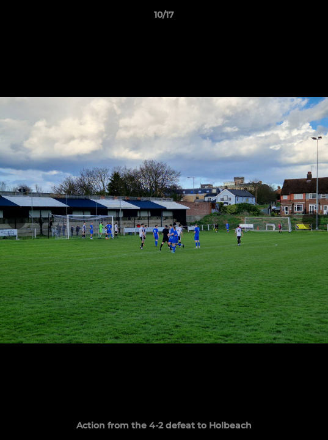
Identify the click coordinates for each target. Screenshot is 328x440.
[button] (313, 17)
